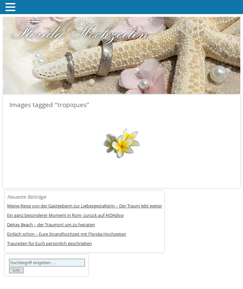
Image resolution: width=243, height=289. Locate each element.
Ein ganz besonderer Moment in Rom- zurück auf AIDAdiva (65, 215)
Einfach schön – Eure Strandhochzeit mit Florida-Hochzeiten (66, 234)
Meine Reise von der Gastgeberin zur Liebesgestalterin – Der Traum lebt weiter (84, 206)
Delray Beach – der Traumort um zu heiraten (51, 225)
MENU (27, 8)
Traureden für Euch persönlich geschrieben (49, 243)
